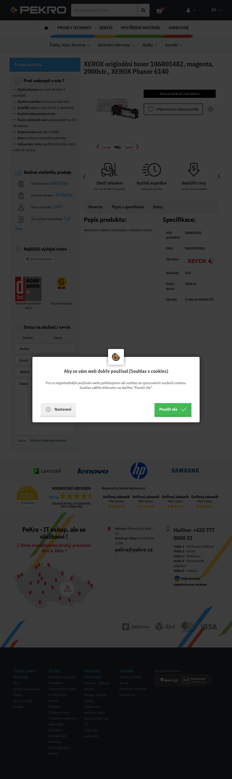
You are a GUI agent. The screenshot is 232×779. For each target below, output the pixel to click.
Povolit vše (173, 409)
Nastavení (58, 409)
